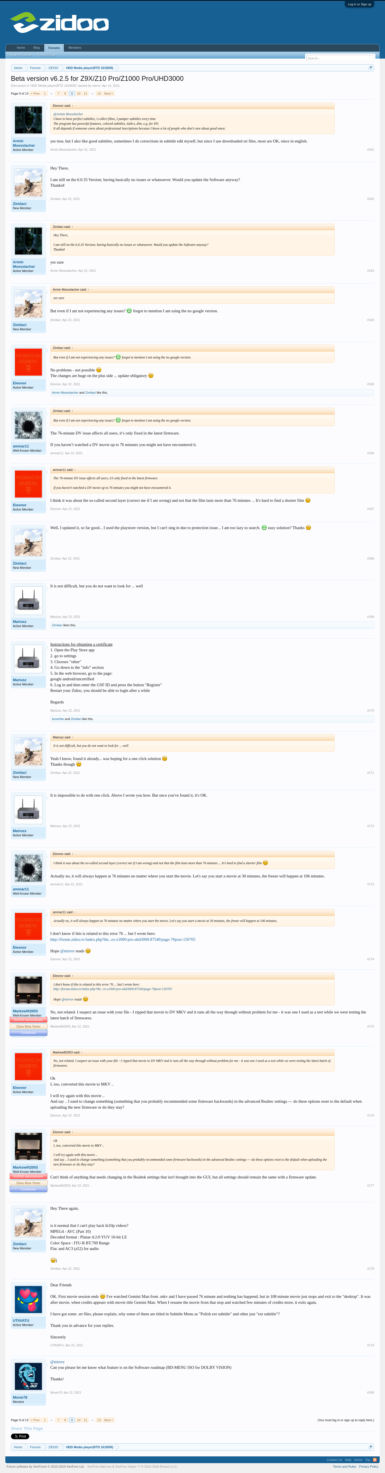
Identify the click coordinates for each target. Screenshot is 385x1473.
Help (348, 1459)
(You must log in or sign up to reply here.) (346, 1420)
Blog (36, 47)
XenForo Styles (125, 1466)
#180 (370, 1392)
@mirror (67, 951)
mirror (96, 85)
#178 (370, 1268)
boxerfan (58, 719)
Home (21, 47)
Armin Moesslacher (24, 143)
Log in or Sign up (359, 4)
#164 (370, 320)
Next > (108, 93)
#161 (370, 149)
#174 (370, 959)
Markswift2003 (25, 1011)
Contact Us (334, 1459)
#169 (370, 616)
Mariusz (19, 621)
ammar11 (21, 446)
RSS (375, 1460)
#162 (370, 198)
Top (367, 1459)
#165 (370, 384)
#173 (370, 884)
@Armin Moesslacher (68, 114)
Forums (54, 48)
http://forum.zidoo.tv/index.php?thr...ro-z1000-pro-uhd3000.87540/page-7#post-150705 (123, 939)
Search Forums (21, 55)
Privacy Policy (368, 1466)
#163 (370, 270)
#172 (370, 826)
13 (99, 93)
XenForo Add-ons (99, 1466)
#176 (370, 1115)
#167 (370, 509)
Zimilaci (19, 204)
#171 (370, 772)
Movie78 (20, 1397)
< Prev (35, 93)
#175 (370, 1026)
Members (74, 47)
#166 (370, 453)
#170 (370, 710)
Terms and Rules (344, 1466)
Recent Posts (46, 55)
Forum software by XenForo (46, 1466)
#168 (370, 558)
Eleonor (19, 383)
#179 (370, 1345)
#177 (370, 1185)
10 (78, 93)
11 (85, 93)
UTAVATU (21, 1320)
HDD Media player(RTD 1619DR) (54, 85)
